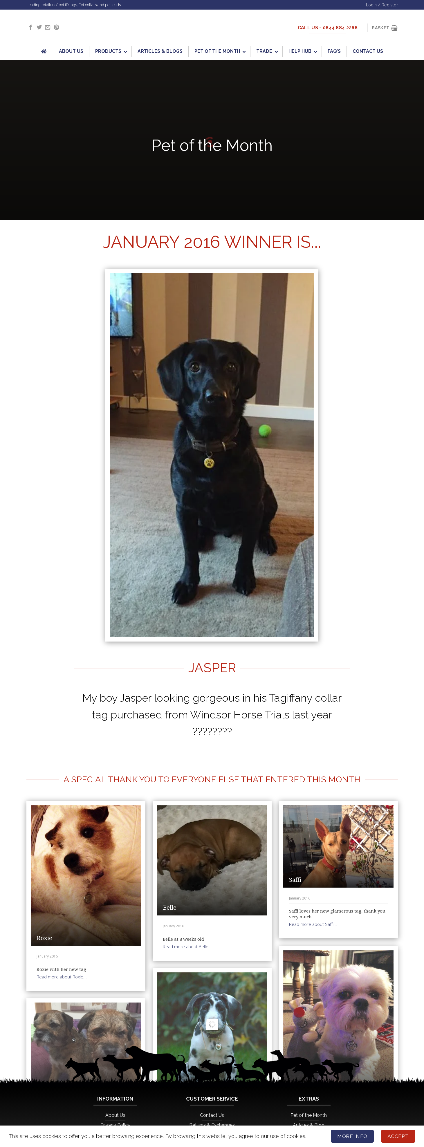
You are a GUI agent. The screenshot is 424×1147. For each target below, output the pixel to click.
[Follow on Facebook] (30, 28)
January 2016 (47, 956)
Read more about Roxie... (62, 977)
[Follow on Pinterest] (56, 28)
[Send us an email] (47, 28)
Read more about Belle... (187, 946)
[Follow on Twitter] (39, 28)
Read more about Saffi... (313, 924)
